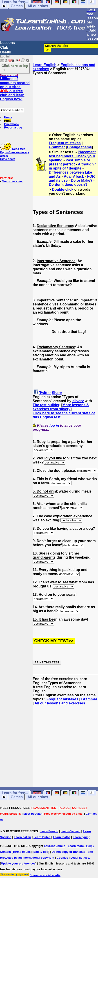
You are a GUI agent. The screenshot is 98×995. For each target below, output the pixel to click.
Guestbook (11, 124)
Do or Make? (81, 180)
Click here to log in (15, 67)
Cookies (62, 857)
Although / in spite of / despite (72, 166)
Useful (5, 52)
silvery (78, 401)
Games (16, 6)
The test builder (46, 405)
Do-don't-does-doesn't (68, 184)
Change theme (79, 147)
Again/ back (74, 176)
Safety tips (40, 851)
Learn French (49, 831)
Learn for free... (15, 793)
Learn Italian (22, 837)
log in (54, 425)
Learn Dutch (42, 837)
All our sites (37, 6)
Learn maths (61, 837)
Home (8, 117)
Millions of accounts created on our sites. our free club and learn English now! (15, 89)
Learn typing (81, 837)
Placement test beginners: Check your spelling (72, 156)
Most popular (32, 813)
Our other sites (12, 181)
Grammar (57, 147)
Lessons (7, 43)
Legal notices (80, 857)
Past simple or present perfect (69, 162)
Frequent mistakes (64, 143)
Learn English (44, 65)
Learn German (70, 831)
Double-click (62, 189)
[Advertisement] (65, 97)
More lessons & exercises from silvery (61, 407)
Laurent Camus (54, 846)
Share (57, 393)
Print (7, 120)
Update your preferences (18, 863)
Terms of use (22, 851)
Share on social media (45, 875)
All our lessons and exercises (60, 703)
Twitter (45, 393)
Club (4, 47)
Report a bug (13, 127)
